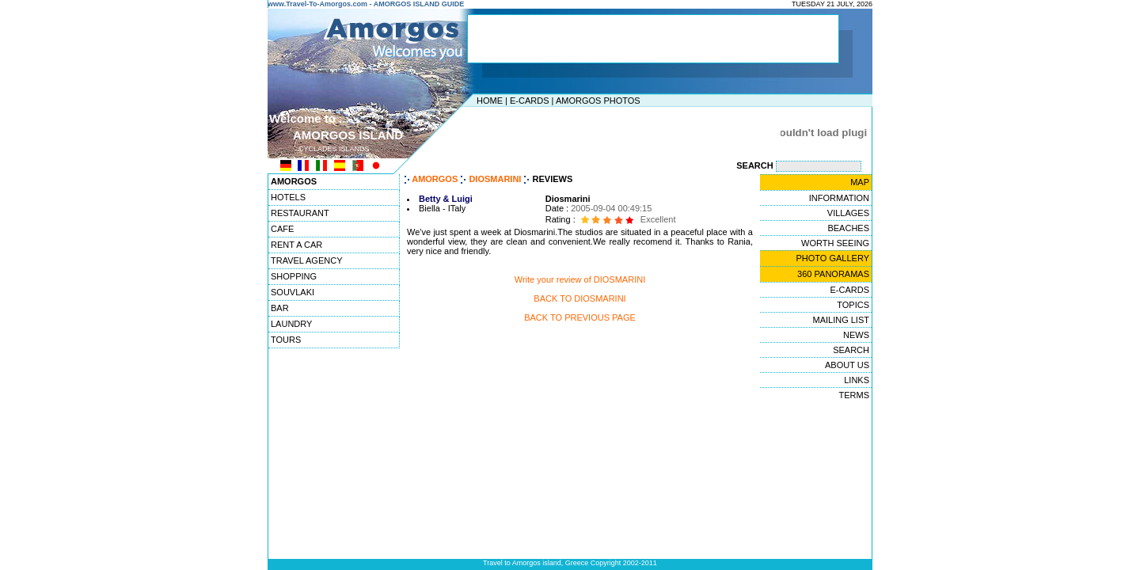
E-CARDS (529, 100)
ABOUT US (847, 365)
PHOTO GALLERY (832, 258)
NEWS (856, 335)
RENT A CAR (296, 244)
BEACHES (848, 228)
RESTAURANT (300, 213)
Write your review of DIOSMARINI (580, 279)
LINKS (856, 380)
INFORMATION (839, 198)
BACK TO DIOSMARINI (579, 298)
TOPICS (853, 305)
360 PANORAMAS (833, 274)
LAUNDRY (291, 324)
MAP (859, 182)
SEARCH (851, 350)
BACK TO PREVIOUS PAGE (580, 317)
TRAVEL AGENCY (306, 260)
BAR (280, 308)
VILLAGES (848, 213)
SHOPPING (294, 276)
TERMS (854, 395)
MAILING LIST (840, 320)
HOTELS (288, 197)
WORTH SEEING (835, 243)
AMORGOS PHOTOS (598, 100)
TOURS (286, 339)
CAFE (282, 229)
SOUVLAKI (292, 292)
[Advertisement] (566, 132)
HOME (490, 100)
